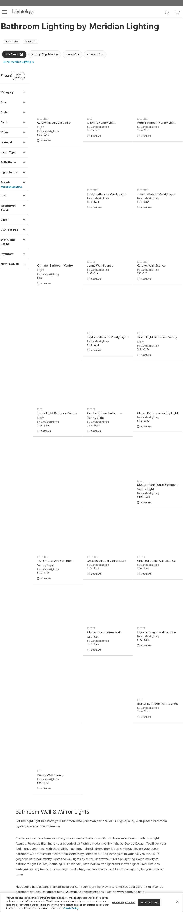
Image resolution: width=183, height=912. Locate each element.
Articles (149, 726)
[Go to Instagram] (89, 833)
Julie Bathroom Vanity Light (111, 193)
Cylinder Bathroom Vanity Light (159, 193)
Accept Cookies (149, 903)
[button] (4, 12)
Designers (150, 741)
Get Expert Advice (64, 769)
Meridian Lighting (124, 27)
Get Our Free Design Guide (27, 770)
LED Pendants (152, 754)
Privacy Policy (119, 817)
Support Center (62, 726)
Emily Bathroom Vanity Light (66, 193)
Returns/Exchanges (64, 731)
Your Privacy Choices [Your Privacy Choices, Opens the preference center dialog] (123, 903)
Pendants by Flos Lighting (158, 769)
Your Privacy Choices (65, 745)
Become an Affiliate (128, 746)
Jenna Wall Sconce (64, 262)
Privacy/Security (63, 741)
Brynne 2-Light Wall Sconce (64, 551)
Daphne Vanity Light (110, 119)
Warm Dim (35, 42)
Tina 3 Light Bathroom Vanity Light (66, 336)
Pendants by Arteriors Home (160, 764)
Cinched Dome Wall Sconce (110, 479)
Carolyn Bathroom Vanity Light (68, 122)
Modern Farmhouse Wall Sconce (158, 479)
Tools (88, 769)
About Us (123, 726)
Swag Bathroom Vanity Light (66, 479)
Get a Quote (61, 764)
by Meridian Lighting (62, 128)
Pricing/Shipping (62, 736)
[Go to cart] (177, 12)
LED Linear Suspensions (157, 773)
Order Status (61, 750)
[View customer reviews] (105, 833)
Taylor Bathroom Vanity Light (158, 265)
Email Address (66, 809)
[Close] (177, 901)
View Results (32, 76)
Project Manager (94, 736)
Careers (122, 741)
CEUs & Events (92, 746)
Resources (90, 774)
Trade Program (93, 741)
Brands (148, 736)
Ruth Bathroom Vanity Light (157, 122)
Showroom (124, 731)
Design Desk (91, 726)
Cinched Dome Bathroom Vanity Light (159, 336)
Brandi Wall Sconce (155, 548)
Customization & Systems (98, 750)
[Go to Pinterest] (79, 833)
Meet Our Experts (127, 736)
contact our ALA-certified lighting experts (75, 669)
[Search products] (167, 12)
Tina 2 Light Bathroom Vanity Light (111, 336)
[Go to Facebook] (70, 833)
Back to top (91, 700)
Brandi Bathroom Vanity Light (112, 551)
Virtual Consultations (96, 731)
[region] (91, 902)
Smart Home (13, 42)
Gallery (148, 731)
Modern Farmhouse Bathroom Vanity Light (111, 408)
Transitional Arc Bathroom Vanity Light (160, 408)
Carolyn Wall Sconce (110, 262)
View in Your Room (95, 755)
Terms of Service (68, 821)
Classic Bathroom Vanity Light (67, 408)
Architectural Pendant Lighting (161, 759)
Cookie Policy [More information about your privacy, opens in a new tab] (70, 908)
